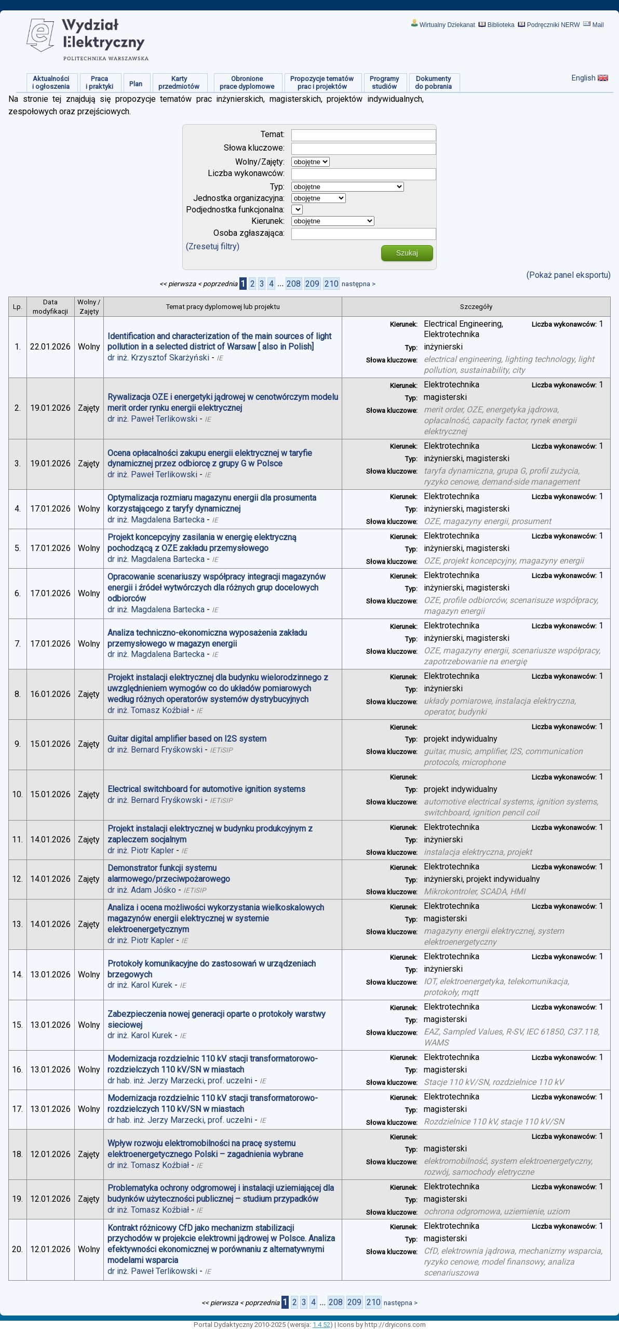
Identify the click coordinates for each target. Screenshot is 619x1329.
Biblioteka (501, 25)
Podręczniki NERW (553, 25)
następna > (358, 284)
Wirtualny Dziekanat (447, 25)
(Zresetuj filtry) (212, 246)
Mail (598, 25)
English (584, 78)
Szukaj (407, 253)
